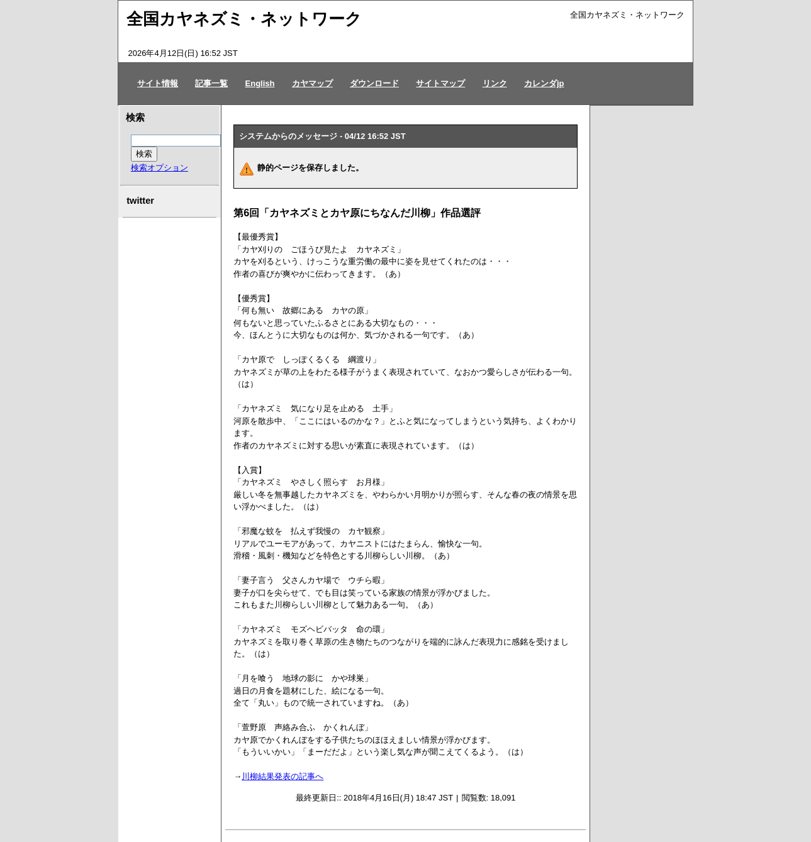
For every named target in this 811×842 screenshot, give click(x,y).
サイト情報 (157, 83)
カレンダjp (544, 83)
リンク (495, 83)
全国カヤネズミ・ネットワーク (244, 18)
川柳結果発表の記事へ (282, 776)
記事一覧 (211, 83)
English (260, 83)
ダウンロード (374, 83)
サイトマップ (440, 83)
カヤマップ (312, 83)
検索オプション (159, 167)
